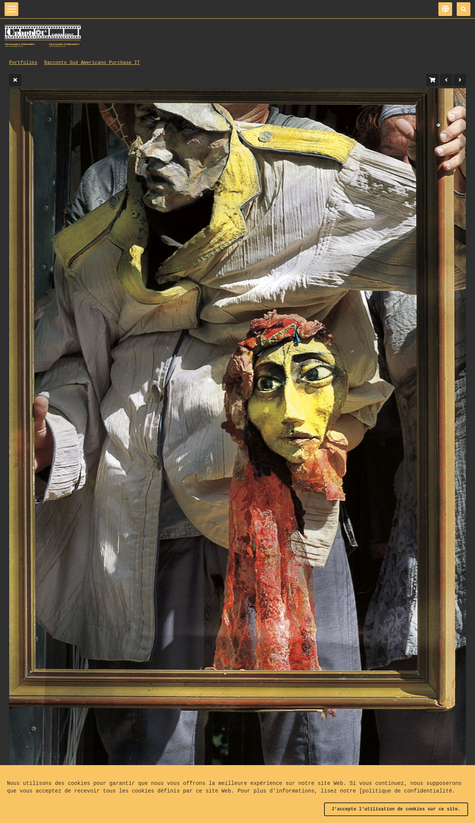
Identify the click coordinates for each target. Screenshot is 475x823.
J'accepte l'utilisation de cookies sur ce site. (396, 809)
